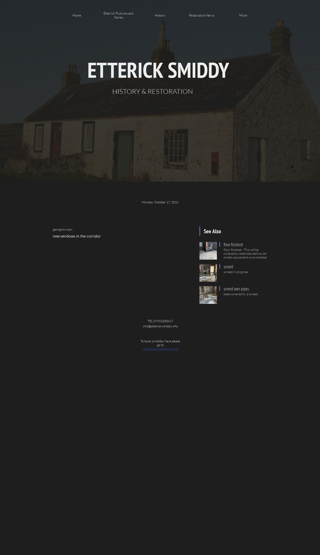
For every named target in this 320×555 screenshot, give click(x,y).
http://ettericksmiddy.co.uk (160, 349)
